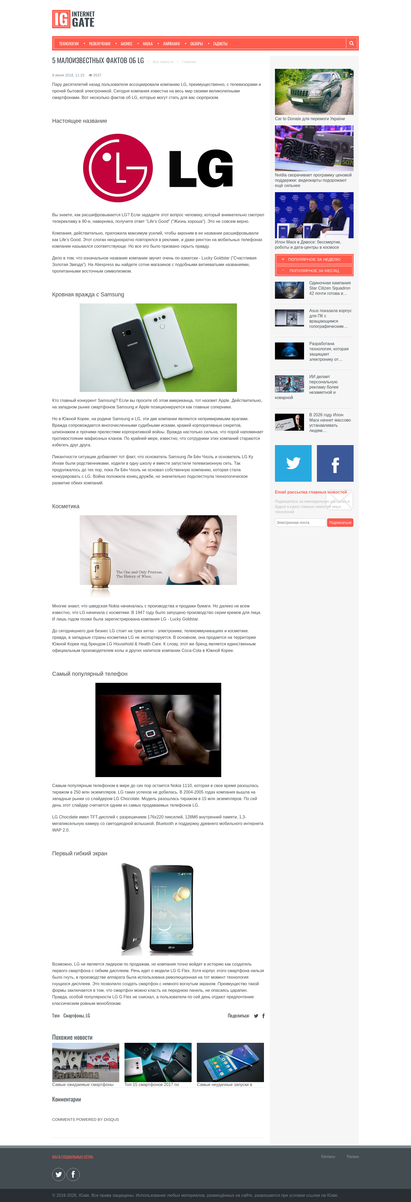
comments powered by (85, 1119)
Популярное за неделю (314, 259)
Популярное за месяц (314, 270)
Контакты (328, 1156)
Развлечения (97, 43)
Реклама (353, 1156)
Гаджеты (218, 43)
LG (88, 1015)
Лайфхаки (169, 43)
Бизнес (124, 43)
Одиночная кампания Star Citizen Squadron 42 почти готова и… (330, 288)
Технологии (69, 43)
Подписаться (340, 522)
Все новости (164, 62)
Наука (145, 43)
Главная (189, 62)
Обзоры (194, 43)
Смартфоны (73, 1015)
